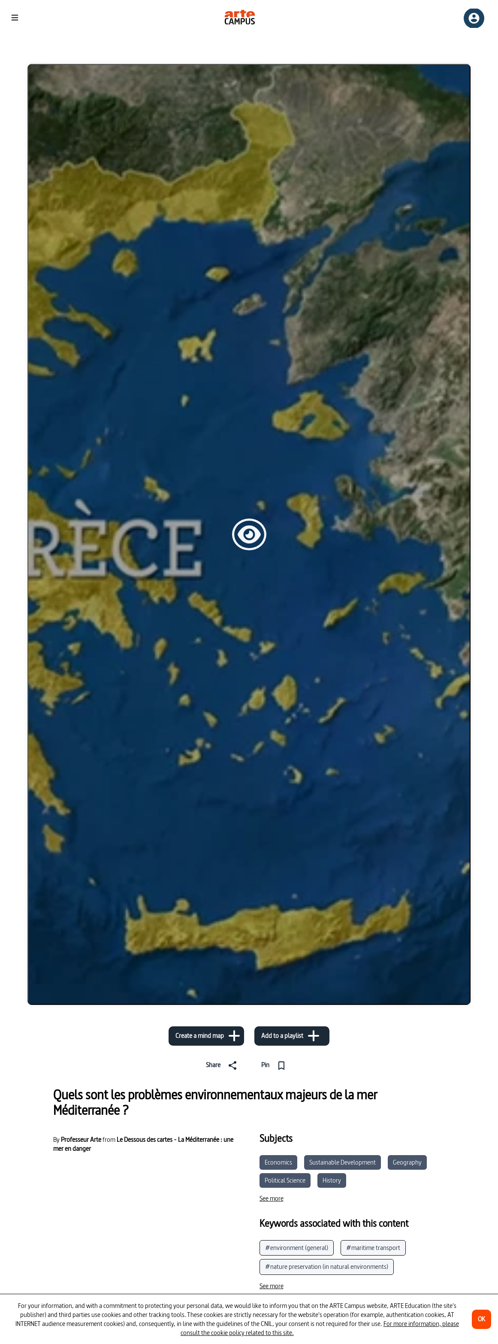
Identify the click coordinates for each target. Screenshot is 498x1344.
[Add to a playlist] (292, 1036)
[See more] (272, 1198)
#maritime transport (373, 1247)
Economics (278, 1162)
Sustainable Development (342, 1162)
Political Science (285, 1180)
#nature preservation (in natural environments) (326, 1266)
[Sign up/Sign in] (474, 18)
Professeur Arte (81, 1140)
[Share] (221, 1065)
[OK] (481, 1319)
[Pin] (276, 1065)
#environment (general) (296, 1247)
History (332, 1180)
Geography (407, 1162)
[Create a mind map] (206, 1036)
